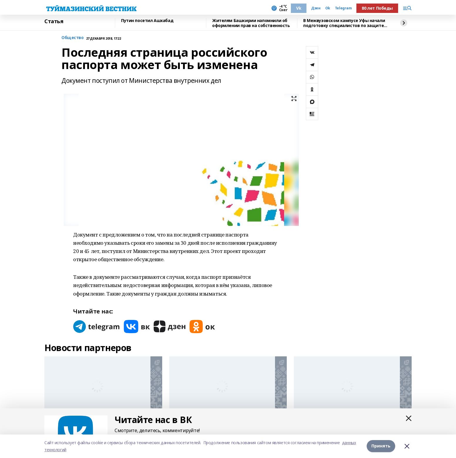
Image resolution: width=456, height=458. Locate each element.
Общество (72, 37)
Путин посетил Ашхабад (147, 20)
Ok (327, 8)
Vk (298, 8)
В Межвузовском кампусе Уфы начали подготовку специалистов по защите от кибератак (344, 23)
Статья (53, 21)
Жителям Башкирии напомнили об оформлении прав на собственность (251, 23)
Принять (380, 446)
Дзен (315, 8)
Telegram (343, 8)
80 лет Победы (377, 8)
